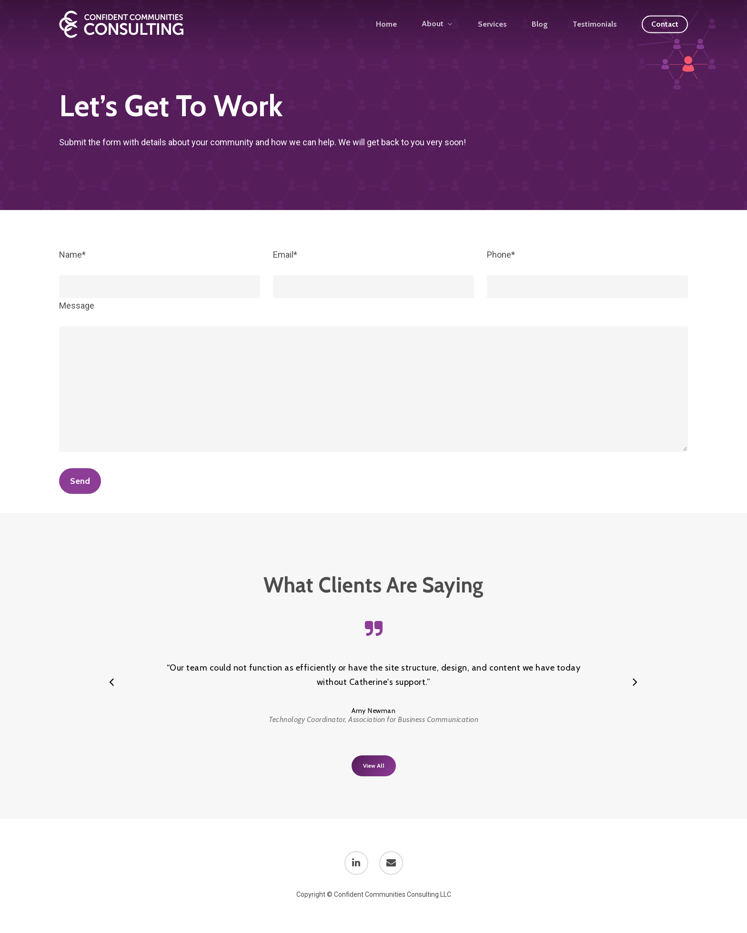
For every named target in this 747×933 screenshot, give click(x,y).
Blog (540, 24)
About (437, 24)
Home (386, 24)
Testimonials (595, 24)
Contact (664, 24)
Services (492, 24)
